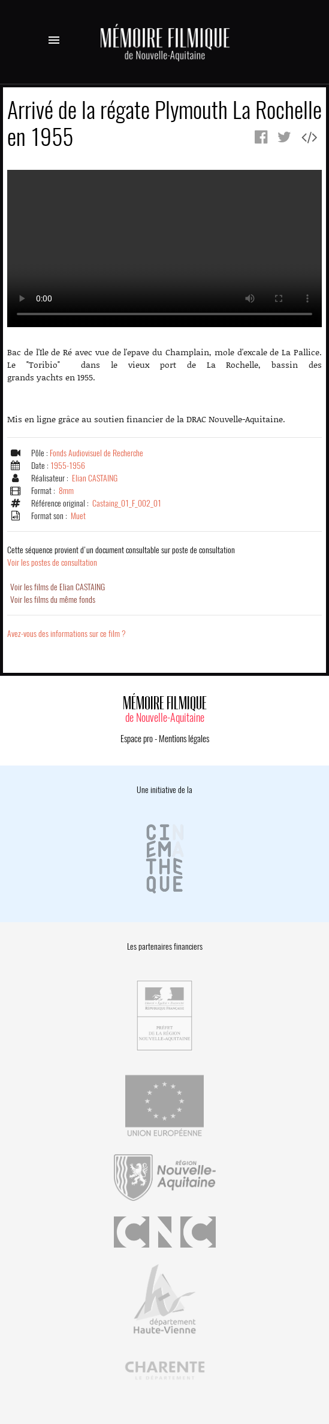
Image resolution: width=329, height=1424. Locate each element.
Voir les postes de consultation (121, 556)
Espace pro (136, 739)
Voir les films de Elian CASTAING (57, 587)
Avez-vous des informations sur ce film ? (66, 633)
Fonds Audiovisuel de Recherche (96, 453)
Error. (164, 248)
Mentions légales (184, 739)
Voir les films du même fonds (52, 599)
